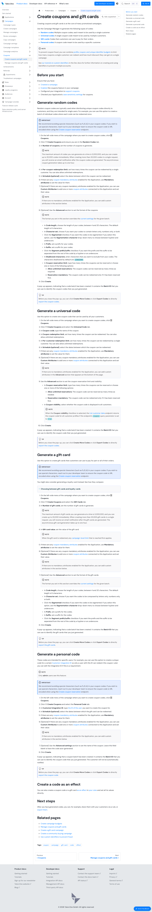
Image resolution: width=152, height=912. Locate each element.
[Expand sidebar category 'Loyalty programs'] (29, 90)
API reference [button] (49, 3)
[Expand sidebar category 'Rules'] (29, 82)
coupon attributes (80, 189)
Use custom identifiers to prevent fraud (57, 837)
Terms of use (114, 884)
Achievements (8, 67)
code (72, 845)
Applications (9, 17)
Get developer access (104, 4)
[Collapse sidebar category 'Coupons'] (29, 55)
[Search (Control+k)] (129, 4)
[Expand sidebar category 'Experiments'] (29, 74)
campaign (55, 845)
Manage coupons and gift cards (53, 827)
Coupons (6, 55)
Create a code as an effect (135, 28)
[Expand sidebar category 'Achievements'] (29, 67)
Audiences (8, 94)
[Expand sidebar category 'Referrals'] (29, 70)
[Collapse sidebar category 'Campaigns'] (29, 21)
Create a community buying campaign (56, 833)
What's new (64, 3)
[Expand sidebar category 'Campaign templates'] (29, 47)
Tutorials (18, 877)
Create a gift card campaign (52, 830)
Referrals (6, 71)
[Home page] (39, 10)
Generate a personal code (135, 24)
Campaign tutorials (12, 102)
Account (8, 98)
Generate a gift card (133, 21)
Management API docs (55, 884)
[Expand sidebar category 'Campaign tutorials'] (29, 102)
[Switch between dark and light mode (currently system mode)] (117, 3)
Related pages (131, 34)
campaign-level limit (80, 538)
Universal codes (47, 36)
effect (78, 845)
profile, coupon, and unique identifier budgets (92, 52)
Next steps (130, 31)
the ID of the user (75, 708)
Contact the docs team (88, 877)
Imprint (113, 873)
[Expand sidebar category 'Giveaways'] (29, 86)
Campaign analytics (10, 51)
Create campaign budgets (51, 823)
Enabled (44, 88)
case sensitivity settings (73, 94)
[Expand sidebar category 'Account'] (29, 98)
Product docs (22, 3)
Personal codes (47, 42)
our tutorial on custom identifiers (55, 63)
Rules (7, 82)
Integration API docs (54, 880)
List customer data (97, 413)
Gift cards (45, 39)
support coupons (72, 91)
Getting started (21, 873)
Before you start (131, 12)
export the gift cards (47, 645)
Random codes (47, 32)
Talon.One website (23, 884)
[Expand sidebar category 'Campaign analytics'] (29, 51)
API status (83, 880)
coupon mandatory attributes (65, 180)
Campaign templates (11, 47)
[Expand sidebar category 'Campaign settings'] (29, 43)
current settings (87, 218)
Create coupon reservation (70, 129)
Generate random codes (134, 15)
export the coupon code (48, 775)
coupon (46, 845)
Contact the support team (89, 873)
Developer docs (35, 3)
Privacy (113, 877)
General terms (116, 880)
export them (42, 810)
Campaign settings (10, 44)
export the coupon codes (49, 301)
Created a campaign (49, 84)
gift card (64, 845)
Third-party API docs (54, 887)
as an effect (82, 790)
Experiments (10, 75)
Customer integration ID (62, 663)
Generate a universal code (135, 18)
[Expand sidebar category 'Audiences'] (29, 94)
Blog (17, 887)
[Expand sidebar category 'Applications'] (29, 17)
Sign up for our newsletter (25, 880)
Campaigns (9, 21)
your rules (93, 790)
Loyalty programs (11, 90)
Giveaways (9, 86)
